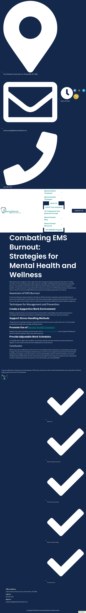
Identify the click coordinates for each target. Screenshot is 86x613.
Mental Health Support (41, 327)
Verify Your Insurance (53, 207)
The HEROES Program (53, 230)
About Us (53, 203)
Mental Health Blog (53, 218)
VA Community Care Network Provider (52, 212)
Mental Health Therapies (53, 198)
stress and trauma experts (50, 331)
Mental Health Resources (53, 224)
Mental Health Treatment (53, 192)
